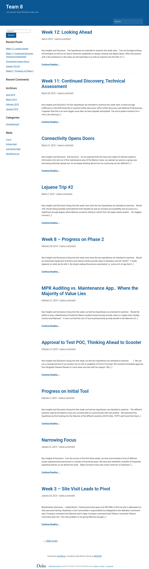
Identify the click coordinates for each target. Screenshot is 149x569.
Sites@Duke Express (55, 566)
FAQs (102, 566)
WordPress (61, 556)
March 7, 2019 (48, 194)
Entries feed (11, 144)
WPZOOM (98, 556)
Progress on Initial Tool (65, 391)
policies (96, 566)
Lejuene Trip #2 (13, 66)
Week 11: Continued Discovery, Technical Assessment (19, 55)
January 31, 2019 (49, 447)
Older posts (50, 541)
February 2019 (12, 104)
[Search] (125, 21)
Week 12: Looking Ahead (17, 49)
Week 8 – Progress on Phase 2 (19, 71)
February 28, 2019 (50, 246)
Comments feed (13, 149)
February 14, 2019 (50, 349)
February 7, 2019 (49, 398)
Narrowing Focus (59, 440)
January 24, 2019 (49, 495)
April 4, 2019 (47, 39)
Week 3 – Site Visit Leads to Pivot (76, 489)
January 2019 (12, 109)
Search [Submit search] (140, 21)
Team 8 (14, 7)
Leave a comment (63, 39)
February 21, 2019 (50, 300)
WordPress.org (12, 154)
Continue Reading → (51, 64)
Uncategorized (12, 124)
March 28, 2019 (49, 93)
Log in (8, 139)
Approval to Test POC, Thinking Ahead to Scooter (91, 342)
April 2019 (10, 95)
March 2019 (11, 99)
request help (109, 566)
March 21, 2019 (49, 145)
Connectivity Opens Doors (17, 61)
